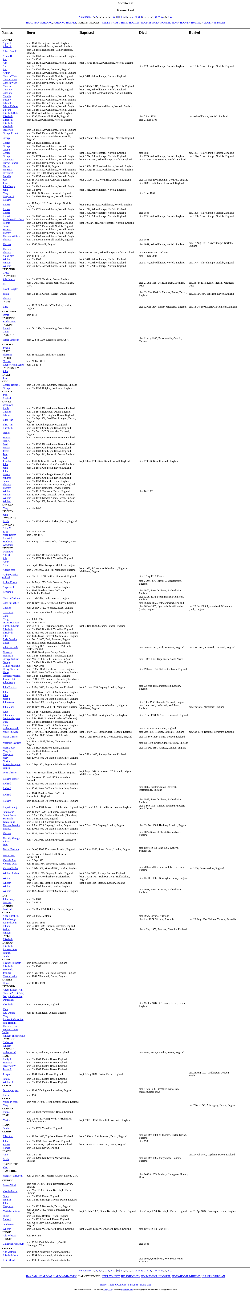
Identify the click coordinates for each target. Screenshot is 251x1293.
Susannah (8, 818)
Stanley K (8, 541)
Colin (6, 331)
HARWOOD (9, 276)
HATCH (6, 358)
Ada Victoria (9, 1252)
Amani (6, 328)
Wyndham (8, 545)
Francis (6, 432)
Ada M (6, 555)
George (6, 138)
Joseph (6, 348)
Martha (6, 474)
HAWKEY (7, 511)
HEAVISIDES (9, 1170)
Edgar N (7, 99)
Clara (5, 615)
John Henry (9, 186)
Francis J (7, 1062)
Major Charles (10, 736)
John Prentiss (9, 687)
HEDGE (6, 1232)
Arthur (6, 72)
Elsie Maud (9, 1260)
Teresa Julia (9, 822)
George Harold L (11, 384)
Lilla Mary (8, 715)
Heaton (6, 447)
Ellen (5, 636)
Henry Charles (10, 669)
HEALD (6, 1085)
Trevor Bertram (11, 849)
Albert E (7, 46)
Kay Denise (9, 1012)
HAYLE (6, 936)
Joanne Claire (10, 679)
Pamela (6, 767)
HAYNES (7, 979)
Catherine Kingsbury (13, 1243)
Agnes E (7, 43)
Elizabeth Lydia (11, 626)
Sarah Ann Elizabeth (13, 219)
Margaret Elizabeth (13, 1175)
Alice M (7, 528)
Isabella (7, 176)
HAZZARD (8, 1049)
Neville (6, 761)
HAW (5, 381)
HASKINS (7, 325)
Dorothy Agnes (10, 1090)
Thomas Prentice (11, 825)
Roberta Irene (10, 949)
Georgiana (8, 159)
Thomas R (8, 233)
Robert (6, 204)
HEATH (6, 1151)
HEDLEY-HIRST (111, 22)
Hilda (6, 983)
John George (9, 919)
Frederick (8, 129)
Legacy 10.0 (107, 1289)
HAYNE (6, 959)
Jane (5, 179)
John (5, 189)
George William (11, 659)
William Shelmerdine (14, 1035)
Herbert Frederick (12, 675)
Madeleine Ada (10, 731)
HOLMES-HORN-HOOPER (156, 22)
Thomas (7, 239)
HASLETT (8, 335)
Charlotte (7, 89)
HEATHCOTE (10, 1164)
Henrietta (7, 169)
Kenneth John (10, 922)
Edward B (8, 103)
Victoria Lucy (10, 863)
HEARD (6, 1131)
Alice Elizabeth (11, 916)
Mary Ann (8, 754)
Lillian (6, 926)
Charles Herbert (11, 603)
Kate (5, 711)
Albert (6, 561)
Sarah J (6, 1078)
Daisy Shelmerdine (12, 996)
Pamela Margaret (11, 764)
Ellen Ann (8, 1136)
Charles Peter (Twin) (13, 993)
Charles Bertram (11, 598)
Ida (4, 284)
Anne (5, 1154)
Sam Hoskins (9, 1022)
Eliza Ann (8, 419)
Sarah (6, 293)
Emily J (7, 1059)
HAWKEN (7, 504)
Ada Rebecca (9, 1235)
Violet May (8, 256)
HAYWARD (8, 986)
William (7, 259)
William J (8, 1082)
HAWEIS (7, 391)
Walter (6, 929)
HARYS (6, 302)
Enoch (6, 642)
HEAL (5, 1055)
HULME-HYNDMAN (213, 22)
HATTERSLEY (10, 368)
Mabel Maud (9, 1052)
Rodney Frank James (13, 364)
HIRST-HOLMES (130, 22)
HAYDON (7, 905)
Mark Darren (9, 534)
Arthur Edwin (10, 582)
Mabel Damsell (11, 728)
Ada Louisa (9, 279)
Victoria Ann (9, 860)
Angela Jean (9, 569)
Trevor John (9, 855)
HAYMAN (7, 942)
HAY (4, 895)
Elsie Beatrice (10, 639)
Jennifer (7, 461)
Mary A (7, 751)
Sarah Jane (8, 812)
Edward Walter (10, 106)
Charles (7, 86)
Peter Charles (10, 772)
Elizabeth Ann (10, 1191)
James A (7, 1069)
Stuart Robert (10, 815)
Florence (7, 354)
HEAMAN (7, 1108)
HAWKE (6, 401)
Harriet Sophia (10, 163)
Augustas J (8, 587)
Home (103, 1284)
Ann (5, 59)
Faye (5, 531)
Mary (5, 193)
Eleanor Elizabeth (12, 962)
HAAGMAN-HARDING (39, 22)
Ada (5, 558)
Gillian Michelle (11, 665)
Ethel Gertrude (10, 647)
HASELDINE (9, 311)
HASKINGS (8, 318)
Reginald (7, 398)
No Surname (85, 16)
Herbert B (8, 173)
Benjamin (8, 592)
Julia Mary (8, 707)
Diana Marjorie (11, 622)
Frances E (8, 655)
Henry (6, 672)
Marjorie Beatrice (12, 742)
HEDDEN (7, 1180)
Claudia (7, 96)
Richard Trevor (10, 778)
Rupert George (10, 807)
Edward (7, 109)
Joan (5, 183)
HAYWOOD (9, 1039)
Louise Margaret (11, 718)
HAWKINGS (9, 518)
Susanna (7, 229)
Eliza (5, 306)
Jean (5, 457)
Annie (6, 408)
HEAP (5, 1115)
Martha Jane (9, 747)
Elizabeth (7, 116)
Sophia (6, 222)
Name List (145, 1284)
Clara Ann (8, 612)
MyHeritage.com (127, 1289)
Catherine (8, 1042)
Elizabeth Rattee (11, 113)
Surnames (133, 1284)
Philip (6, 1216)
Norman (7, 361)
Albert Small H (10, 51)
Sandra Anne (9, 321)
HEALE (6, 1098)
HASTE (6, 351)
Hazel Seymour (11, 339)
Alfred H (7, 56)
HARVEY (7, 39)
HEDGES (7, 1239)
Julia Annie (8, 702)
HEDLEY (7, 1248)
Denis (6, 314)
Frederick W (9, 1066)
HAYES (6, 912)
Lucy (5, 721)
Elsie (5, 1167)
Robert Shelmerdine (13, 1019)
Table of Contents (117, 1284)
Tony (5, 844)
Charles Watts (10, 76)
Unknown (8, 405)
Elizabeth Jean (10, 1255)
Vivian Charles (10, 868)
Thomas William (11, 236)
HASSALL (8, 344)
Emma (6, 1112)
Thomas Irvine (10, 1026)
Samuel (7, 481)
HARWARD (8, 269)
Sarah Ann (8, 1224)
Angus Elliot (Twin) (13, 989)
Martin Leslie (10, 976)
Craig (6, 619)
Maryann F (8, 196)
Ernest (6, 1095)
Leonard (7, 902)
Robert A (7, 538)
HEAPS (6, 1124)
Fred (5, 444)
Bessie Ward (9, 1185)
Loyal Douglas (10, 289)
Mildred (7, 477)
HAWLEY (7, 548)
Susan (6, 226)
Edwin (6, 415)
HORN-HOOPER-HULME (186, 22)
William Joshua (11, 873)
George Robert (10, 133)
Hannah (7, 1199)
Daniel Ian (8, 999)
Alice (5, 565)
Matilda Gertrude (12, 1211)
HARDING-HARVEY (64, 22)
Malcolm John (10, 1101)
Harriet (6, 166)
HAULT (6, 374)
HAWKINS (8, 524)
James (6, 451)
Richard (7, 199)
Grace (6, 272)
